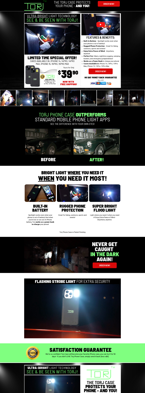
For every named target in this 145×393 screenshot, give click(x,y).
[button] (109, 4)
